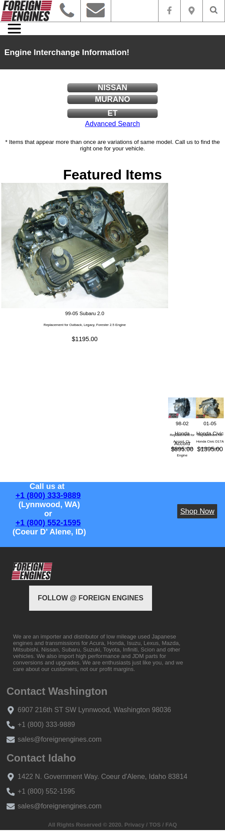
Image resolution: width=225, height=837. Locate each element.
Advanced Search (112, 123)
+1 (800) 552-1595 (48, 522)
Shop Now (197, 511)
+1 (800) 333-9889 (48, 495)
